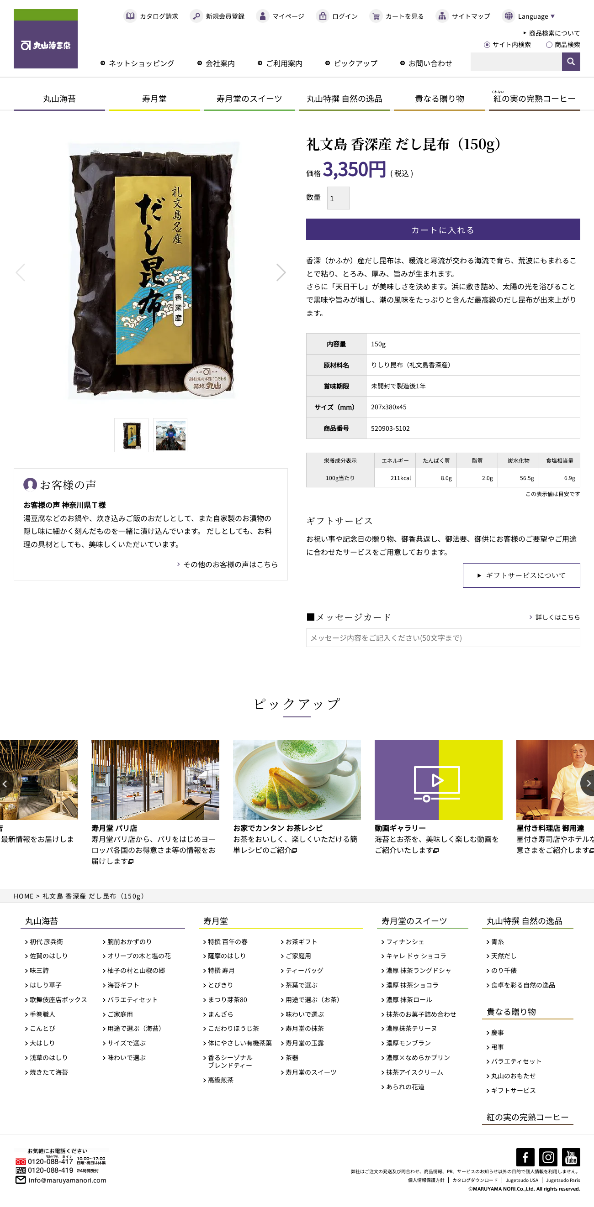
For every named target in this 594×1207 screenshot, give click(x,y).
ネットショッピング (142, 62)
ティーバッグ (305, 972)
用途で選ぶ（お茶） (314, 1001)
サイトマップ (471, 16)
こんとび (42, 1030)
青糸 (497, 942)
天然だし (504, 957)
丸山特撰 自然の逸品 (344, 98)
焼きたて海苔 (49, 1073)
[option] (155, 804)
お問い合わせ (430, 62)
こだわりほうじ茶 (233, 1030)
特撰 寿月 (221, 972)
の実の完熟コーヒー (533, 98)
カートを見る (405, 16)
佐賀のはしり (49, 957)
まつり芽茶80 (227, 1001)
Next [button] (587, 785)
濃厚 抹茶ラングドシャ (418, 972)
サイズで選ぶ (126, 1044)
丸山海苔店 (46, 38)
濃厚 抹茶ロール (409, 1001)
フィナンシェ (405, 942)
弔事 (497, 1048)
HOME (24, 896)
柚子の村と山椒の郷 (136, 972)
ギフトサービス (513, 1092)
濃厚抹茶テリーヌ (411, 1030)
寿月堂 (154, 98)
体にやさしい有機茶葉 (240, 1044)
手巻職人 (42, 1015)
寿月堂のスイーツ (249, 98)
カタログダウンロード (475, 1181)
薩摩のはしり (227, 957)
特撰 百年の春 (228, 942)
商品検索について (554, 32)
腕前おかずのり (129, 942)
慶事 (497, 1034)
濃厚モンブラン (408, 1044)
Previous (20, 272)
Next (281, 272)
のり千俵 (504, 972)
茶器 (292, 1059)
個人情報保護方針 (426, 1181)
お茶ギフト (302, 942)
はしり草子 (46, 986)
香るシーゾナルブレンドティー (230, 1063)
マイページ (288, 16)
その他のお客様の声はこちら (230, 564)
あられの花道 (405, 1088)
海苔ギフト (123, 986)
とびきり (220, 986)
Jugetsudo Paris (563, 1181)
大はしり (42, 1044)
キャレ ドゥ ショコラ (416, 957)
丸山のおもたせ (513, 1077)
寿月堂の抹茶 (305, 1030)
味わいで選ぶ (126, 1059)
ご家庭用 (120, 1015)
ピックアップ (355, 62)
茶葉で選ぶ (302, 986)
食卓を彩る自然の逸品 (523, 986)
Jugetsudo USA (522, 1181)
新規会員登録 (225, 16)
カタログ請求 (159, 16)
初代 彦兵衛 (46, 942)
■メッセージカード (349, 618)
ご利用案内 (284, 62)
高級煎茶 (220, 1081)
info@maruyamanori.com (68, 1181)
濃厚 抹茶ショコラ (412, 986)
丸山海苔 (59, 98)
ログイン (345, 16)
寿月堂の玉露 (305, 1044)
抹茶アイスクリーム (414, 1073)
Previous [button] (7, 785)
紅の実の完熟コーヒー (528, 1118)
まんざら (220, 1015)
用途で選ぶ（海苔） (136, 1030)
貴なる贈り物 (439, 98)
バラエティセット (132, 1001)
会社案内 (220, 62)
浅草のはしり (49, 1059)
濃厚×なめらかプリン (418, 1059)
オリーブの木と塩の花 (139, 957)
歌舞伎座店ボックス (58, 1001)
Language (533, 16)
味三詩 (39, 972)
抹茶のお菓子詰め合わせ (421, 1015)
